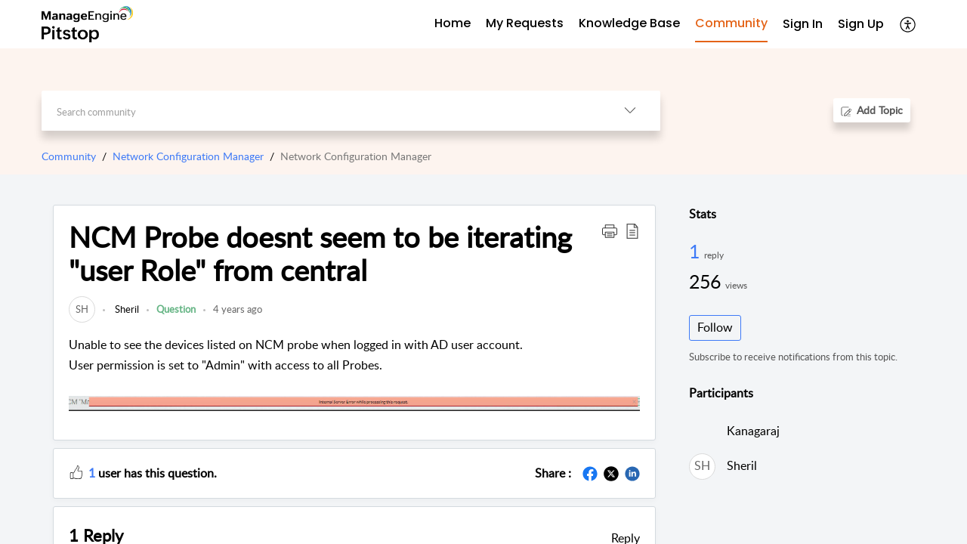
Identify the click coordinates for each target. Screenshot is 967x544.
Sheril (126, 309)
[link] (82, 309)
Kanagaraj (753, 430)
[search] (321, 111)
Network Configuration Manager (188, 156)
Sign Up (861, 23)
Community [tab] (731, 23)
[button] (908, 24)
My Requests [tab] (525, 23)
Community (69, 156)
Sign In (803, 23)
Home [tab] (452, 23)
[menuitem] (802, 24)
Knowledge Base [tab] (629, 23)
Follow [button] (715, 327)
